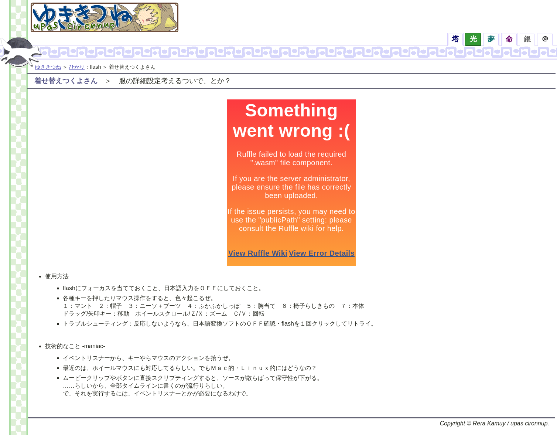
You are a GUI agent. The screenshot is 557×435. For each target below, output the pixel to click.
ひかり (77, 67)
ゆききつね (48, 67)
